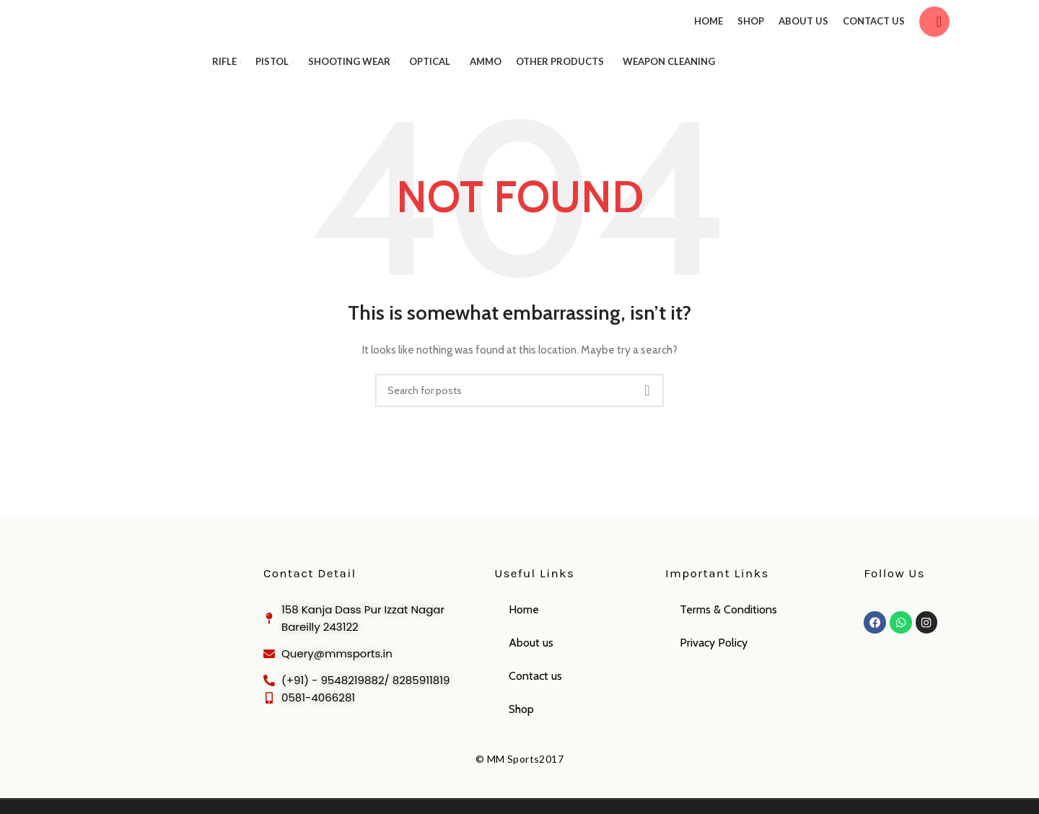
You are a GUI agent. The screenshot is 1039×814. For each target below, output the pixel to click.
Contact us (535, 697)
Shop (521, 731)
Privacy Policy (714, 664)
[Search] (934, 32)
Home (524, 631)
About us (531, 664)
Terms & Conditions (728, 631)
